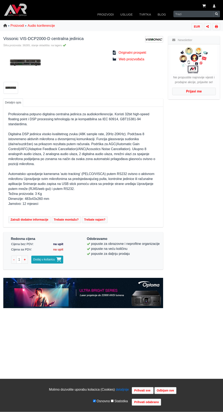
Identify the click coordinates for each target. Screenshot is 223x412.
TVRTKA (145, 14)
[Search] (193, 14)
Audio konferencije (41, 25)
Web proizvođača (131, 59)
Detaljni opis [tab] (13, 102)
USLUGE (126, 14)
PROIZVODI (105, 14)
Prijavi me (194, 91)
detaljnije (122, 389)
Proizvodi (17, 25)
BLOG (162, 14)
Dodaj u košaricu (47, 259)
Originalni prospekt (132, 52)
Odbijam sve (165, 390)
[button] (214, 6)
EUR (197, 26)
